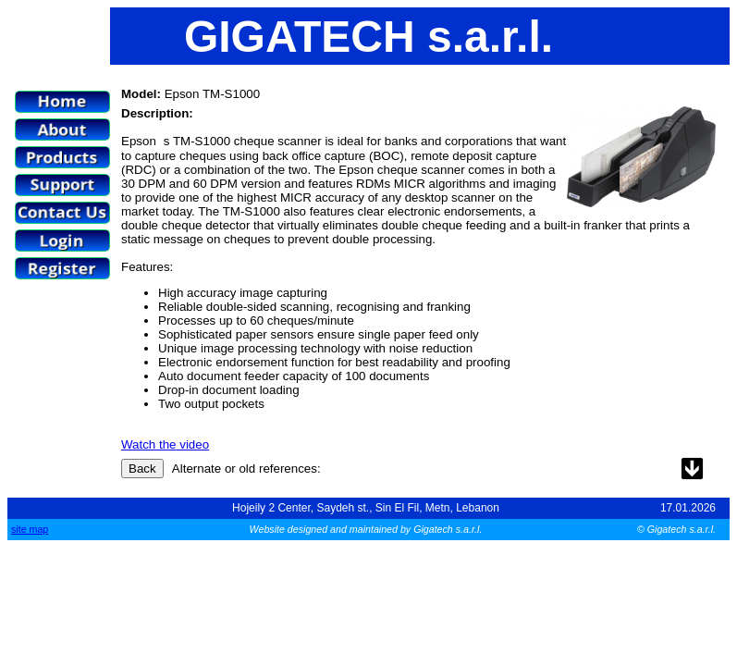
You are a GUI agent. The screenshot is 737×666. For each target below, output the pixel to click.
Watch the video (165, 444)
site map (29, 529)
